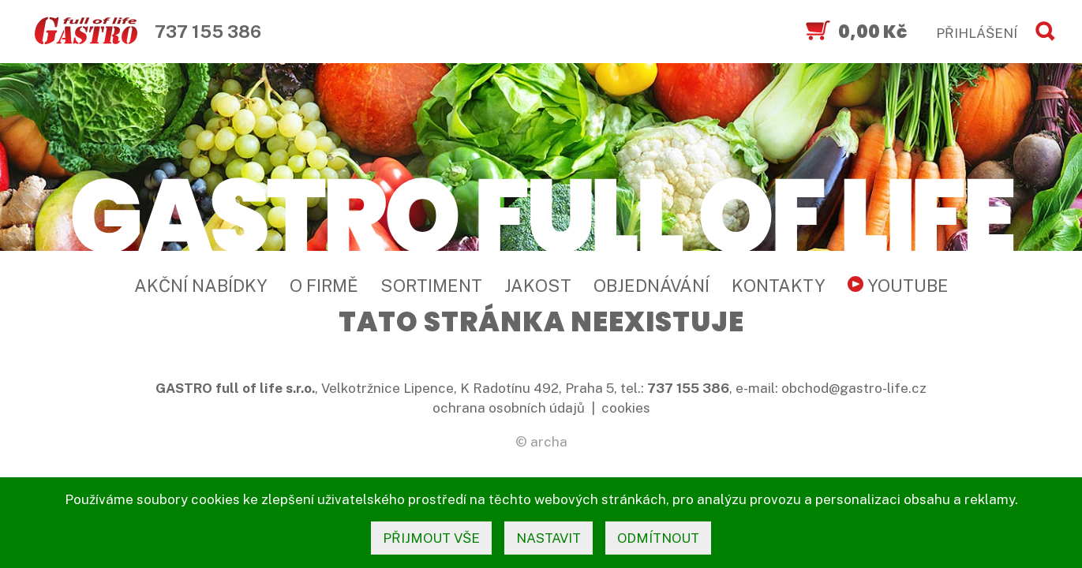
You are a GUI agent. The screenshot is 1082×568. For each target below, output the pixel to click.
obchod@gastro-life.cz (854, 388)
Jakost (537, 285)
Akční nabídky (201, 285)
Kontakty (779, 285)
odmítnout (658, 538)
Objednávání (651, 285)
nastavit (548, 538)
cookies (625, 408)
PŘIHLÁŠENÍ (976, 33)
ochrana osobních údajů (508, 408)
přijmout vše (431, 538)
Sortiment (431, 285)
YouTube (898, 285)
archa (548, 442)
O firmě (324, 285)
